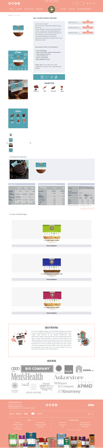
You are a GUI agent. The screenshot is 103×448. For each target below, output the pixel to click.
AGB (62, 426)
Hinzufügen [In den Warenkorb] (87, 22)
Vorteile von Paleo (18, 424)
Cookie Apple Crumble (51, 240)
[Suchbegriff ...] (77, 3)
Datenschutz (62, 422)
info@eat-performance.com (15, 406)
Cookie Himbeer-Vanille (51, 307)
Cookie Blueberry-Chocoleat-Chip (51, 274)
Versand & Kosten (85, 422)
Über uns (17, 426)
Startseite (18, 422)
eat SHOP (10, 15)
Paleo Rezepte (18, 429)
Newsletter (40, 426)
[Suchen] (83, 3)
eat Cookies (17, 15)
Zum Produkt (51, 246)
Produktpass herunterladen (87, 208)
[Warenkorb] (93, 3)
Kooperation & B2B (40, 424)
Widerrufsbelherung (85, 424)
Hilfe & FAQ (85, 426)
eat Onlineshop (40, 422)
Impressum (62, 424)
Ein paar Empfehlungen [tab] (18, 214)
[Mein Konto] (90, 3)
